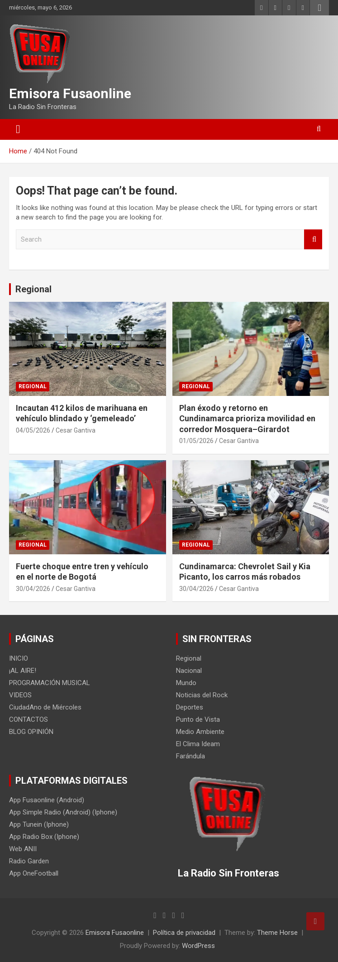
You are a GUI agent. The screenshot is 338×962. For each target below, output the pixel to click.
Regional (33, 289)
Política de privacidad (184, 933)
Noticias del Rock (202, 695)
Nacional (189, 671)
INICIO (18, 658)
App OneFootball (33, 873)
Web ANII (23, 849)
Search (313, 239)
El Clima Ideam (198, 744)
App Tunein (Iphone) (39, 824)
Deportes (189, 707)
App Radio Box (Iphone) (44, 837)
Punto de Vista (198, 719)
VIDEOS (20, 695)
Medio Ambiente (200, 732)
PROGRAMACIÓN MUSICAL (49, 683)
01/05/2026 (196, 440)
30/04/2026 (33, 588)
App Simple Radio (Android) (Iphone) (63, 812)
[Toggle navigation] (18, 129)
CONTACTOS (28, 719)
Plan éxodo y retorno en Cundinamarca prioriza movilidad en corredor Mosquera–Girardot (247, 418)
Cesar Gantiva (75, 430)
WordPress (198, 946)
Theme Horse (277, 933)
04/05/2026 (33, 430)
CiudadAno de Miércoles (45, 707)
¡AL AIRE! (22, 671)
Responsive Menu (319, 7)
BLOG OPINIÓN (31, 732)
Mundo (186, 683)
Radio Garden (29, 861)
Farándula (190, 756)
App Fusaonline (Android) (46, 800)
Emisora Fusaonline (70, 93)
